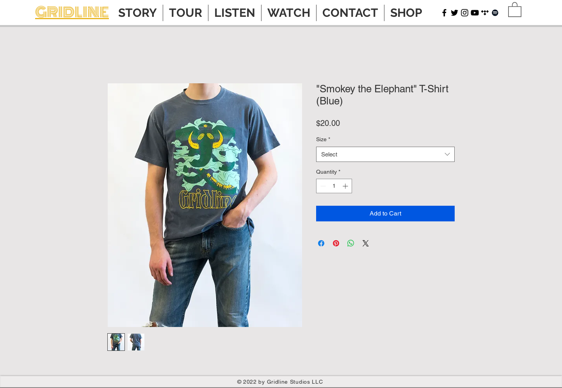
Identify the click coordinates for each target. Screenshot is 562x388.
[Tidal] (485, 13)
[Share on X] (365, 243)
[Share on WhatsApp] (351, 243)
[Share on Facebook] (321, 243)
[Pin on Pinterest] (336, 243)
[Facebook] (444, 13)
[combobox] (385, 154)
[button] (514, 9)
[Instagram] (465, 13)
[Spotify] (495, 13)
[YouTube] (475, 13)
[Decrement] (322, 186)
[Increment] (346, 186)
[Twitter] (454, 13)
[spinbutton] (334, 186)
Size (323, 139)
